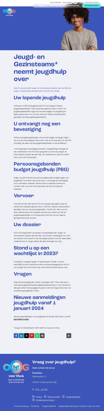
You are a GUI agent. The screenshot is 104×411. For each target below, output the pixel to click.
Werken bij (73, 11)
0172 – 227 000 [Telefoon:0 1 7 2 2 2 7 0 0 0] (41, 389)
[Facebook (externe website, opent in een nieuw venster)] (16, 335)
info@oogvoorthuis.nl (45, 400)
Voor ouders (67, 2)
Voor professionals (92, 2)
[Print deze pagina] (68, 335)
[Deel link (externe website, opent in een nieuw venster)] (42, 335)
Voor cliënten (78, 2)
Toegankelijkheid (73, 397)
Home (42, 11)
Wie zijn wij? (57, 11)
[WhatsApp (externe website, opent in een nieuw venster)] (37, 335)
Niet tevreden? (54, 397)
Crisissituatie (91, 11)
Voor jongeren (55, 2)
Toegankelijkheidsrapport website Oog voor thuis (79, 406)
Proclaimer (35, 406)
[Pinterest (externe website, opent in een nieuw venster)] (31, 335)
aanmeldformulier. (21, 319)
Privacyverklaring (21, 406)
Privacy (39, 397)
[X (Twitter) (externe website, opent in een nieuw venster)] (26, 335)
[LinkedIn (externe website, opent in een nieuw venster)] (21, 335)
